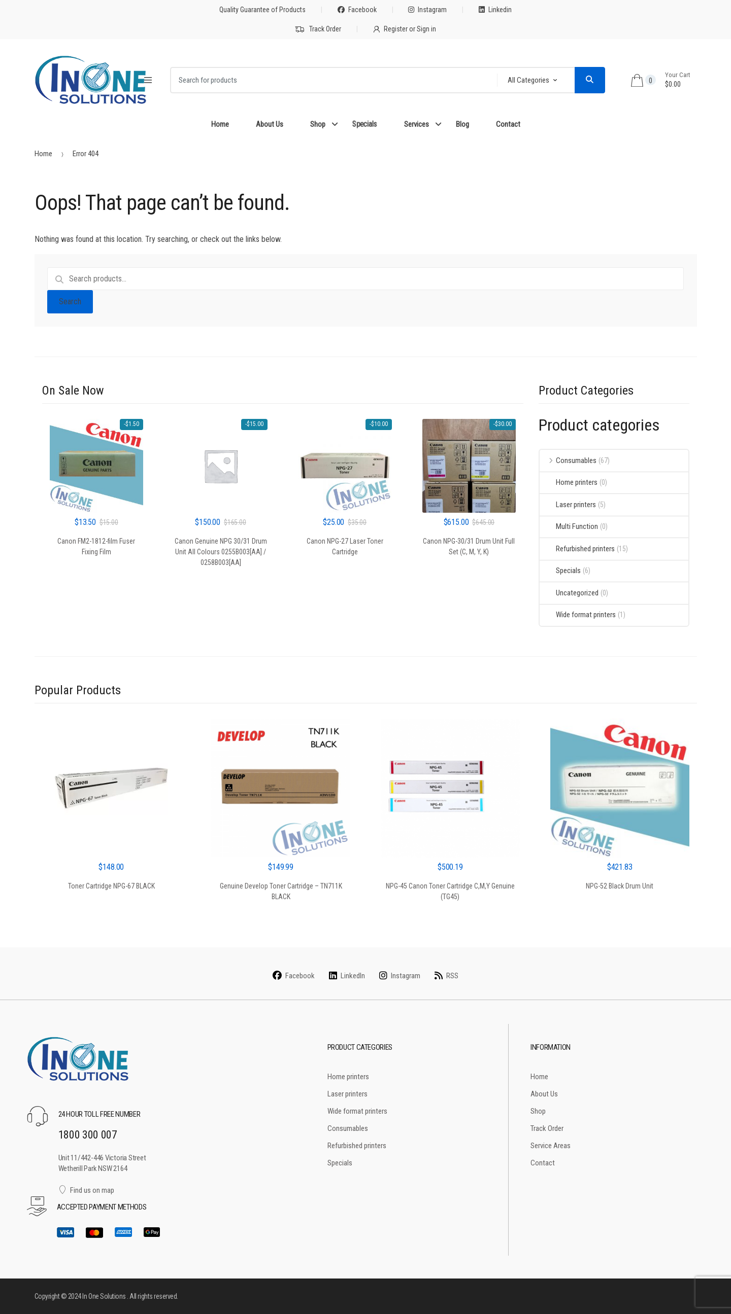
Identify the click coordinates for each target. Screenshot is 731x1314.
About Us (269, 124)
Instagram (427, 10)
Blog (462, 124)
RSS (446, 975)
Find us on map (86, 1190)
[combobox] (330, 80)
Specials (364, 124)
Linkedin (495, 10)
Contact (508, 124)
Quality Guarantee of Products (262, 10)
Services (416, 124)
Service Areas (550, 1145)
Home (220, 124)
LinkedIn (347, 975)
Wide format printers (578, 614)
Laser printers (568, 504)
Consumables (568, 460)
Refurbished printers (577, 548)
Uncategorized (569, 592)
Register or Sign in (404, 29)
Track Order (318, 29)
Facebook (357, 10)
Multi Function (569, 526)
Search (70, 301)
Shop (317, 124)
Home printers (568, 482)
